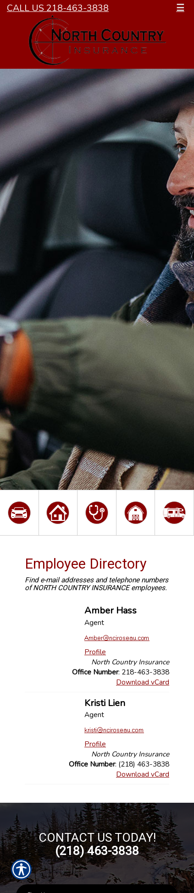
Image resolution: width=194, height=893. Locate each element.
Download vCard (142, 682)
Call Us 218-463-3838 (58, 8)
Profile (95, 652)
